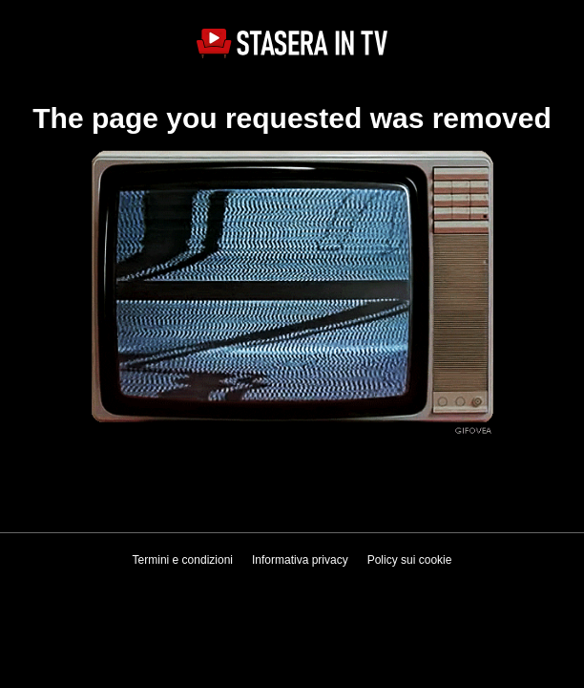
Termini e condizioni (183, 560)
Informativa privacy (300, 560)
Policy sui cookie (409, 560)
